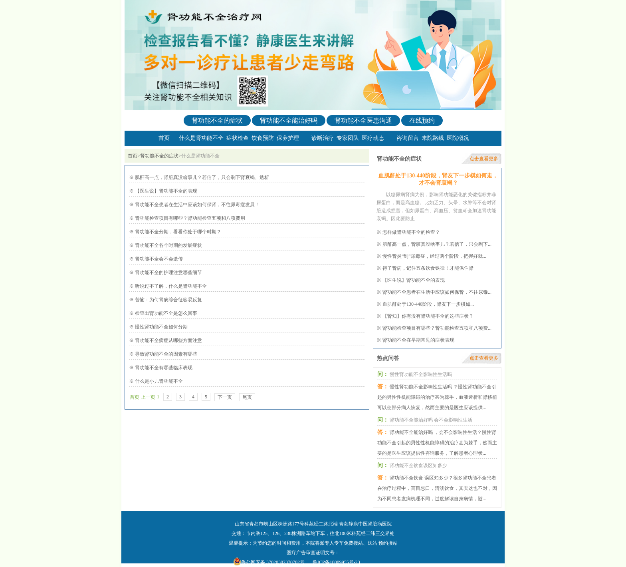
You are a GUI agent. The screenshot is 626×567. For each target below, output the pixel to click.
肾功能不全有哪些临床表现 (163, 367)
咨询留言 (407, 138)
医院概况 (458, 138)
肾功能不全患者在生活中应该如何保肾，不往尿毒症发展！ (197, 204)
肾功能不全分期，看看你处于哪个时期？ (177, 232)
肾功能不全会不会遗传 (158, 259)
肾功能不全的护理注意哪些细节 (168, 272)
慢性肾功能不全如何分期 (161, 327)
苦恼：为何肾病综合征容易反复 (168, 299)
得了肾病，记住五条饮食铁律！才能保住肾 (427, 268)
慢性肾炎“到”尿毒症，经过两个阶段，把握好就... (434, 256)
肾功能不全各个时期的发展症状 (168, 245)
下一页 (225, 397)
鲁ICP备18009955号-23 (336, 562)
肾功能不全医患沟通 (363, 120)
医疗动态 (373, 138)
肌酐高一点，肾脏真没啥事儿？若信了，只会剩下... (436, 244)
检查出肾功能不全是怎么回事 (165, 313)
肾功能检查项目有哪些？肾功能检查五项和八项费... (436, 328)
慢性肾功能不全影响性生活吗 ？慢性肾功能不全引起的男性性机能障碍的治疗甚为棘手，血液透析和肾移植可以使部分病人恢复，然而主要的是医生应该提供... (437, 397)
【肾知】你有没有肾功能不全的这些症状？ (427, 316)
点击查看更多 (484, 158)
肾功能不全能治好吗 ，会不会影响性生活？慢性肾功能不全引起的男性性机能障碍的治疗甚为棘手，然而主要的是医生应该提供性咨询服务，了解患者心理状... (437, 443)
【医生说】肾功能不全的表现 (165, 191)
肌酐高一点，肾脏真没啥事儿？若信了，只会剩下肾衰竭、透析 (201, 177)
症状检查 (237, 138)
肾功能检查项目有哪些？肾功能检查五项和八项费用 (189, 218)
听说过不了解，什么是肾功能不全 (170, 286)
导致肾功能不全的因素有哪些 (165, 354)
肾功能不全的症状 (217, 120)
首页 (164, 138)
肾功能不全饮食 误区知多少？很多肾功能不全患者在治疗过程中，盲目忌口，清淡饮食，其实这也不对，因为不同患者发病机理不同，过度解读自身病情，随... (437, 488)
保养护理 (288, 138)
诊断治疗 (322, 138)
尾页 (247, 397)
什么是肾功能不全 (201, 138)
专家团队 (348, 138)
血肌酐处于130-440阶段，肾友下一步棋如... (428, 304)
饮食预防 (263, 138)
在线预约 (422, 120)
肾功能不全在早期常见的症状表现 (418, 340)
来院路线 (433, 138)
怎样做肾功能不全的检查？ (411, 232)
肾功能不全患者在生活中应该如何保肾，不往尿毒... (436, 292)
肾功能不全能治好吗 (288, 120)
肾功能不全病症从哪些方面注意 (168, 340)
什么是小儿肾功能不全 (158, 381)
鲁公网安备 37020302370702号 (273, 562)
